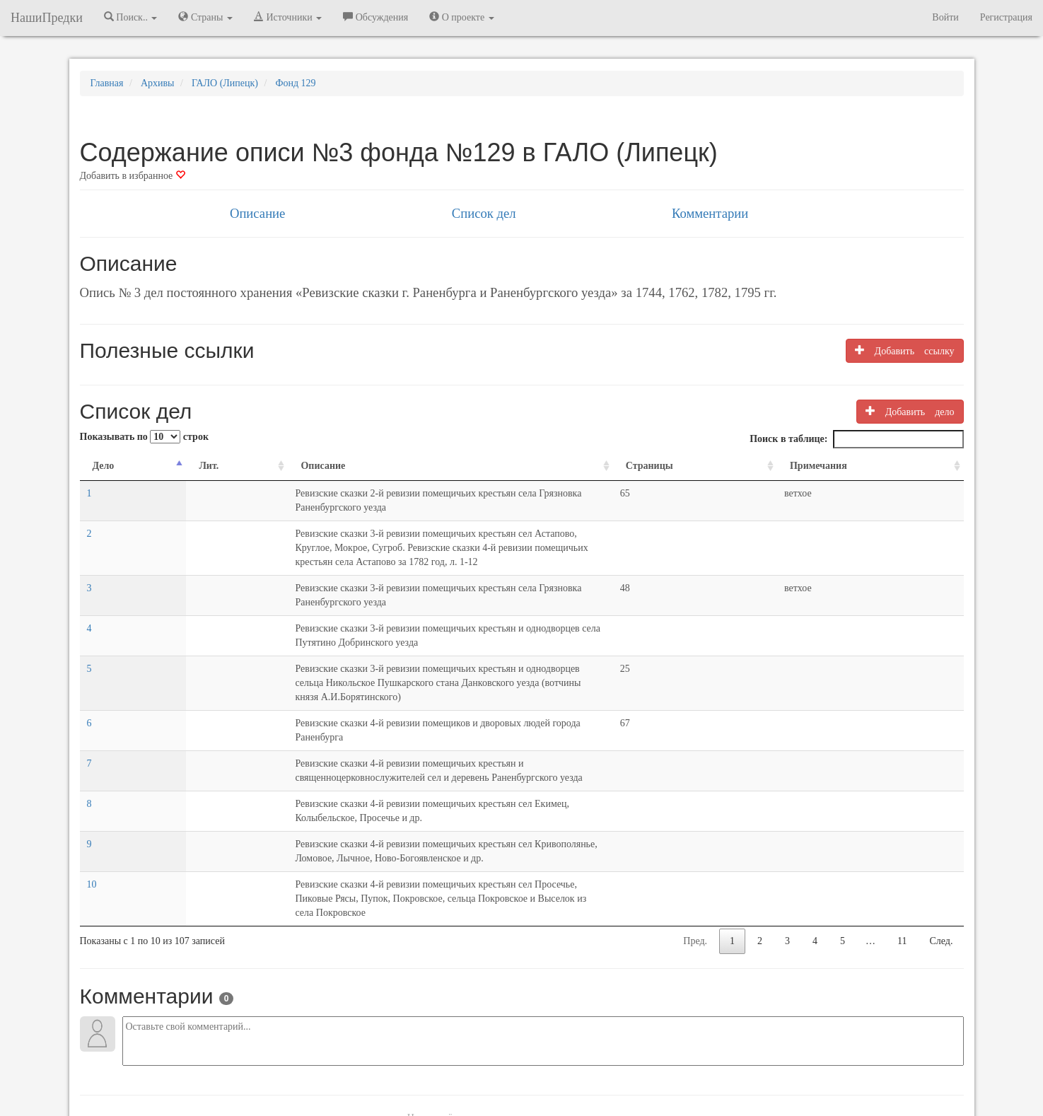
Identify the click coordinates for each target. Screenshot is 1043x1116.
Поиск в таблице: (856, 439)
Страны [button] (205, 17)
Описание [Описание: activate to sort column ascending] (207, 465)
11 (902, 799)
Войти (945, 17)
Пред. (695, 799)
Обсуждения (375, 17)
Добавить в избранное (132, 175)
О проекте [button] (461, 17)
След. (941, 799)
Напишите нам (353, 1066)
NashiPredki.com (280, 1066)
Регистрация (1006, 17)
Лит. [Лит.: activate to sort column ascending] (149, 465)
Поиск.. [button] (131, 17)
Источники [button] (288, 17)
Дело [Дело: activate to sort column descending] (104, 465)
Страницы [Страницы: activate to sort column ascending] (784, 465)
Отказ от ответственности (495, 1066)
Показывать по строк (144, 436)
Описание (257, 213)
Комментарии (710, 213)
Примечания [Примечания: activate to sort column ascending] (862, 465)
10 (92, 757)
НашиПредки (47, 18)
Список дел (484, 213)
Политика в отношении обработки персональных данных (676, 1066)
